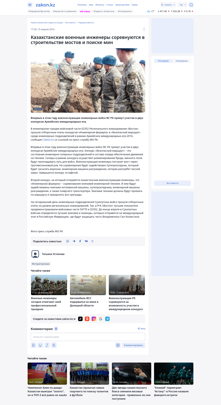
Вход (143, 328)
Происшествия (122, 4)
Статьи (109, 4)
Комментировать (133, 345)
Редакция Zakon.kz (86, 22)
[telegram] (73, 241)
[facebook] (80, 241)
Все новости (71, 22)
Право (135, 4)
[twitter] (92, 241)
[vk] (86, 241)
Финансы (99, 4)
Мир (91, 4)
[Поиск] (191, 4)
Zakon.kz (48, 139)
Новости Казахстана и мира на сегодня (47, 22)
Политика (82, 4)
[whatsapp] (67, 241)
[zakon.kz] (45, 4)
